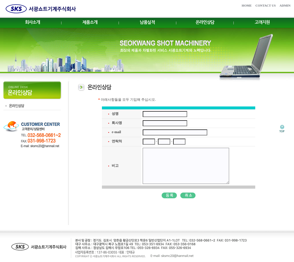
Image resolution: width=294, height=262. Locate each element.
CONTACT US (266, 5)
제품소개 (89, 22)
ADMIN (285, 5)
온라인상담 (205, 22)
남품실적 (147, 22)
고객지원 (262, 22)
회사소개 (32, 22)
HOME (247, 5)
